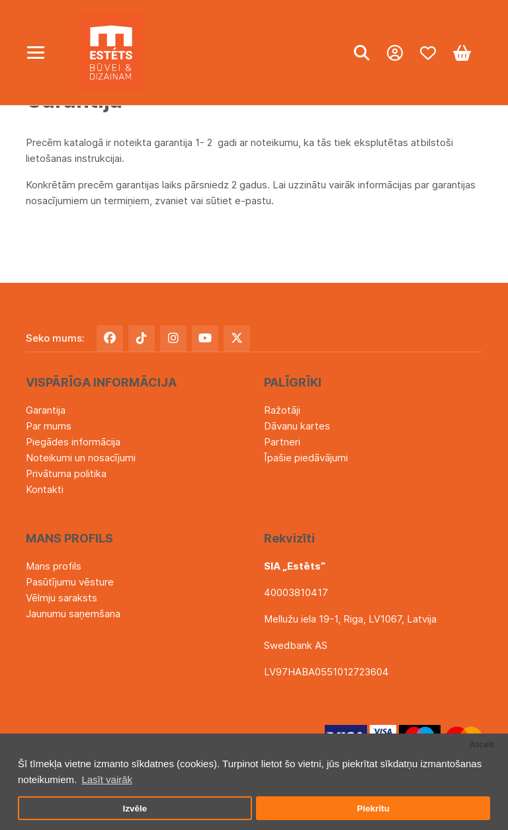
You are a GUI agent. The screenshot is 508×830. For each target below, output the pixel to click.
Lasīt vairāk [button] (106, 779)
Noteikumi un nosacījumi (81, 457)
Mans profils (53, 566)
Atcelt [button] (482, 744)
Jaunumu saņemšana (73, 613)
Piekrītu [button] (373, 808)
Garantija (45, 410)
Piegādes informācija (73, 441)
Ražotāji (282, 410)
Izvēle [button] (134, 808)
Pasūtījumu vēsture (70, 582)
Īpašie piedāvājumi (306, 457)
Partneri (282, 441)
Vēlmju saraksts (61, 597)
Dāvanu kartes (297, 426)
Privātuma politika (66, 473)
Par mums (48, 426)
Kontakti (45, 489)
